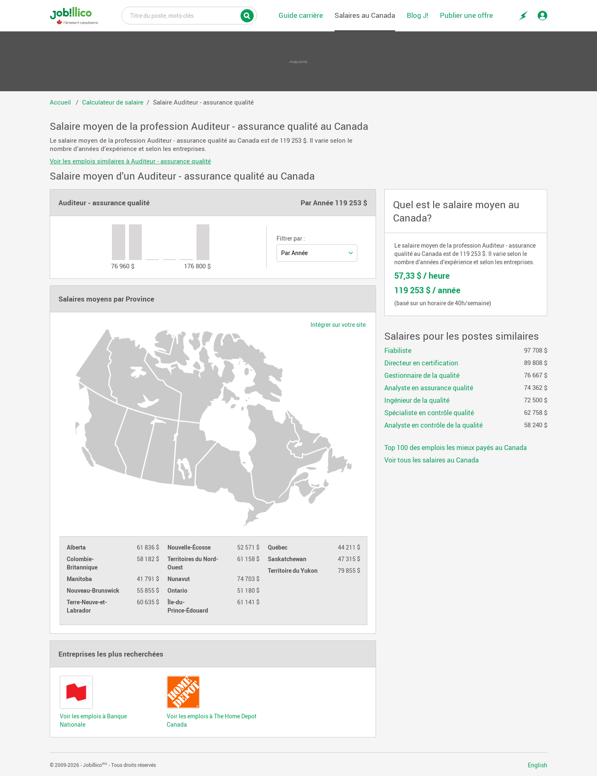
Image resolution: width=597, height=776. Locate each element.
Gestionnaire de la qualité (421, 375)
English (537, 765)
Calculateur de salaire (112, 102)
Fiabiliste (397, 350)
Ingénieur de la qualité (416, 400)
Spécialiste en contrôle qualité (429, 412)
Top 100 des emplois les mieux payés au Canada (455, 447)
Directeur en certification (421, 362)
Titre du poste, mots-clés (189, 15)
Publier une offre (466, 15)
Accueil (61, 102)
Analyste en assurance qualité (428, 387)
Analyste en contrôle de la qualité (433, 425)
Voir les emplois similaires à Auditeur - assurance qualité (130, 161)
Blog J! (417, 15)
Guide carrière (301, 15)
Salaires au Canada (365, 15)
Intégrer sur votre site (338, 324)
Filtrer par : (291, 238)
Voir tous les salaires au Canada (431, 460)
